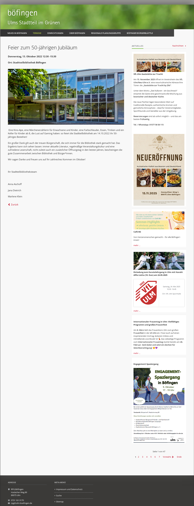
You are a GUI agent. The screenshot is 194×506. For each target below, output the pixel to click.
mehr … (136, 245)
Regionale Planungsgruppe (106, 33)
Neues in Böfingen (17, 33)
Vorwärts (167, 457)
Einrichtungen (55, 33)
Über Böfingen (77, 33)
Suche (59, 495)
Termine (37, 33)
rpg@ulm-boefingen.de (21, 503)
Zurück (14, 204)
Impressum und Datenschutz (69, 489)
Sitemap (60, 501)
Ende (179, 457)
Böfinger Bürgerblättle (140, 33)
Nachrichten (177, 45)
